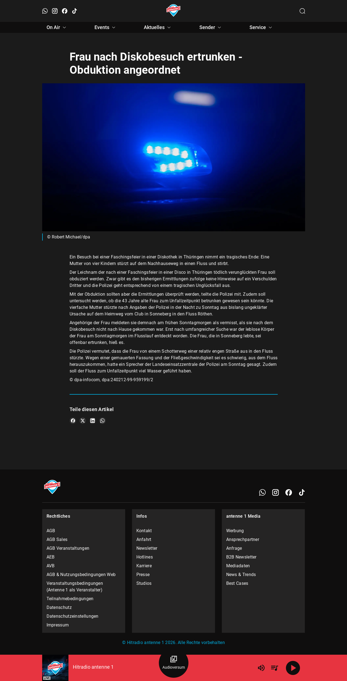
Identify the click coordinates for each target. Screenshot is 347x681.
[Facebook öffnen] (64, 11)
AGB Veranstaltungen (68, 548)
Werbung (235, 530)
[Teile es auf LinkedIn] (92, 420)
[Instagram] (275, 492)
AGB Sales (57, 539)
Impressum (58, 625)
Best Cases (237, 583)
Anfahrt (143, 539)
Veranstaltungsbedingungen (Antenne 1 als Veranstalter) (75, 586)
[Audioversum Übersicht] (173, 663)
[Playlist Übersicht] (274, 667)
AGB (51, 530)
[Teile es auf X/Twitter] (82, 420)
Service (262, 27)
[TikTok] (302, 492)
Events (105, 27)
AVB (51, 565)
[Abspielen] (293, 668)
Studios (144, 583)
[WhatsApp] (262, 492)
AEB (51, 557)
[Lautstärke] (261, 667)
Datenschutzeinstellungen (73, 616)
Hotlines (144, 557)
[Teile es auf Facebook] (73, 420)
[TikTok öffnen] (74, 11)
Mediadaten (238, 565)
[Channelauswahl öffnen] (302, 11)
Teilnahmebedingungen (70, 598)
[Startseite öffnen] (173, 11)
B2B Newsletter (241, 557)
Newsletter (146, 548)
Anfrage (234, 548)
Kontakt (144, 530)
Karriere (144, 565)
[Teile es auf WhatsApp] (102, 420)
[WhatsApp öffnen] (45, 11)
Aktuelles (158, 27)
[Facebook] (288, 492)
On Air (57, 27)
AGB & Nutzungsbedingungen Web (81, 574)
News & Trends (241, 574)
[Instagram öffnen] (55, 11)
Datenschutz (59, 607)
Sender (211, 27)
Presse (143, 574)
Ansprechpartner (242, 539)
